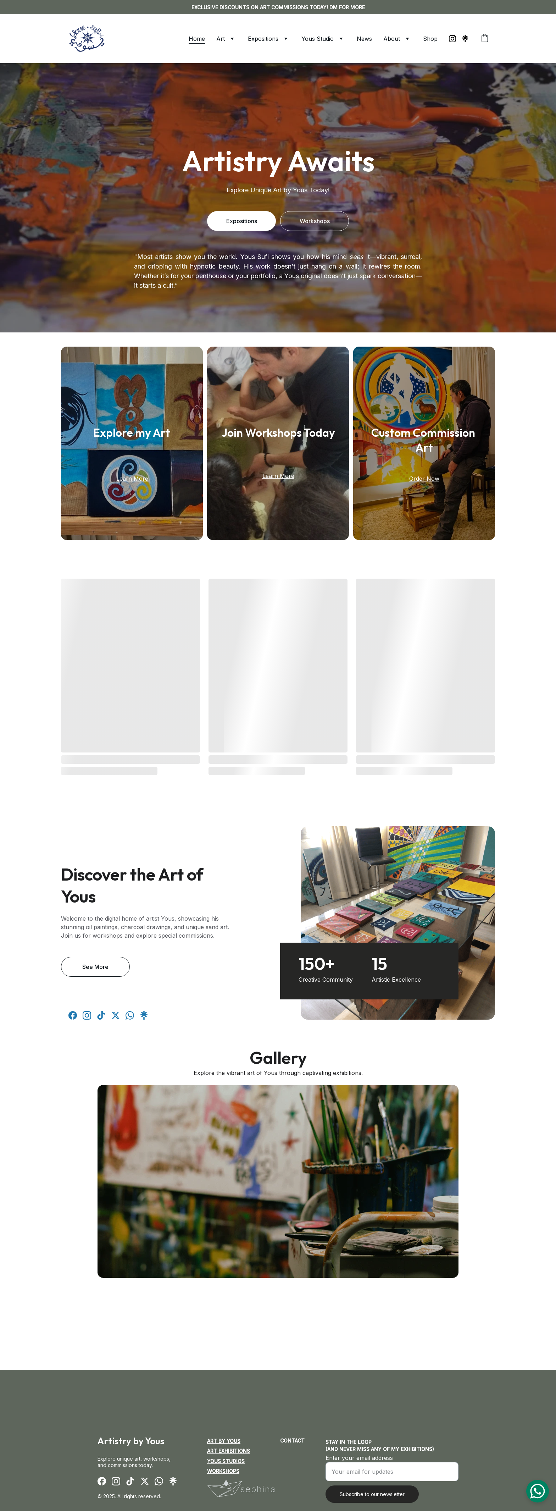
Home (197, 38)
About (391, 38)
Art (220, 38)
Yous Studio (317, 38)
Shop (430, 38)
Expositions (263, 38)
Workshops (315, 221)
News (364, 38)
